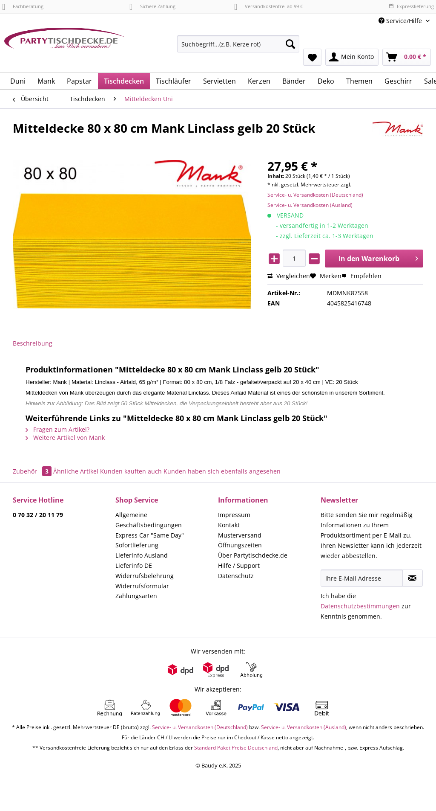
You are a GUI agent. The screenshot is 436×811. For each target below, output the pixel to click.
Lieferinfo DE (133, 565)
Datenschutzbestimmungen (360, 606)
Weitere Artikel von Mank (65, 437)
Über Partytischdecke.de (252, 555)
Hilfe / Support (239, 565)
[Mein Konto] (352, 57)
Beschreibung (32, 343)
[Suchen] (290, 43)
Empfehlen (361, 276)
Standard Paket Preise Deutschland (236, 747)
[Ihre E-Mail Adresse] (362, 578)
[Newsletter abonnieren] (412, 578)
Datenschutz (236, 576)
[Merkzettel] (312, 57)
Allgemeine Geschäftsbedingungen (148, 520)
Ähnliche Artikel (75, 471)
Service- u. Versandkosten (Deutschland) (315, 194)
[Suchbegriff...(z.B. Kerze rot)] (238, 43)
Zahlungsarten (136, 596)
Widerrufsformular (142, 586)
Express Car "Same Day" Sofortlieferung (149, 540)
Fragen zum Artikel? (57, 429)
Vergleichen (288, 276)
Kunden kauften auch (131, 471)
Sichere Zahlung (152, 6)
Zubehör (33, 471)
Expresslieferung (411, 6)
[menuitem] (238, 48)
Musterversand (239, 535)
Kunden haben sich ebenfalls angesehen (222, 471)
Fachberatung (22, 6)
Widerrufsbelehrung (144, 576)
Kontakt (229, 525)
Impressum (234, 515)
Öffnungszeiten (240, 545)
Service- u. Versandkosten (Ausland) (310, 205)
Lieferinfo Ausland (141, 555)
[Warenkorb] (406, 57)
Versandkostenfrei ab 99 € (268, 6)
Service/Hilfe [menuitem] (401, 21)
